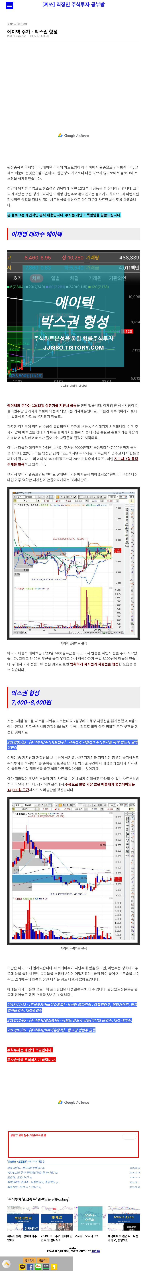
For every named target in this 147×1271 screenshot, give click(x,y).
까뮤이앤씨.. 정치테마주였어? (24, 1168)
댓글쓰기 (43, 1260)
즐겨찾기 (29, 1260)
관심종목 (22, 1161)
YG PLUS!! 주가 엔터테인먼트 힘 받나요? (30, 1172)
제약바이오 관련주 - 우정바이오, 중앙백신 (31, 1182)
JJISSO (96, 1251)
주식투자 (12, 1161)
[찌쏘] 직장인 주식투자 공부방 (73, 4)
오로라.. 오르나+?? (18, 1177)
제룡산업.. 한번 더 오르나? (22, 1187)
